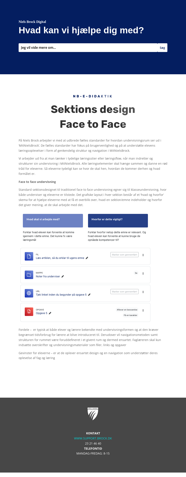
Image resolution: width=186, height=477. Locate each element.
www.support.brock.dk (93, 438)
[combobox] (88, 47)
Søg (162, 47)
